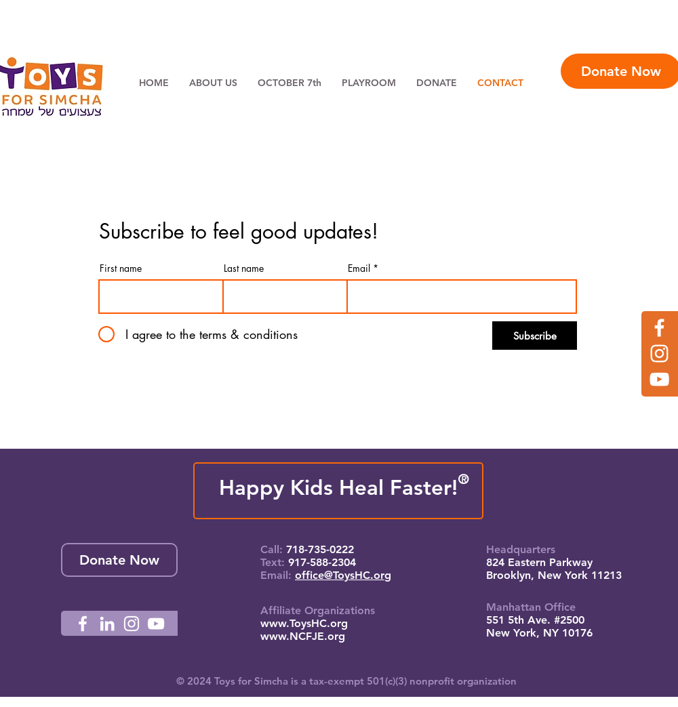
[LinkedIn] (107, 623)
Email (359, 268)
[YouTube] (659, 379)
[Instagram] (659, 353)
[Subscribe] (534, 335)
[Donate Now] (119, 560)
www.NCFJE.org (302, 636)
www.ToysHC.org (304, 623)
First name (121, 268)
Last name (244, 268)
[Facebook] (659, 328)
